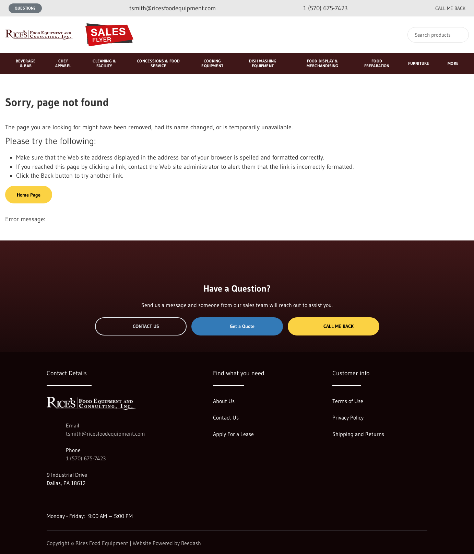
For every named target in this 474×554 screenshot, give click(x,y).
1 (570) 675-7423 (86, 458)
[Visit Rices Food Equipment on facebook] (64, 499)
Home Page (28, 195)
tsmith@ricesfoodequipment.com (105, 433)
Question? (25, 8)
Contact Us (140, 326)
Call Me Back (333, 326)
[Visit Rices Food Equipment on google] (50, 499)
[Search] (438, 35)
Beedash (191, 543)
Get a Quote (237, 326)
